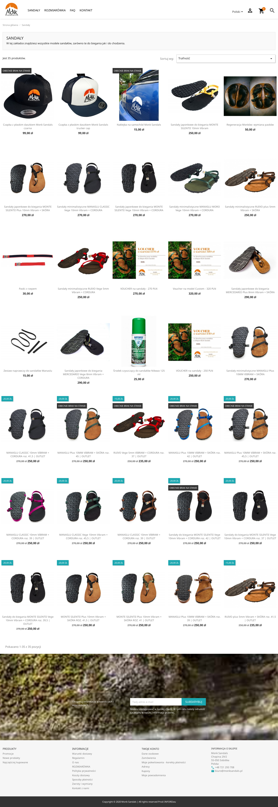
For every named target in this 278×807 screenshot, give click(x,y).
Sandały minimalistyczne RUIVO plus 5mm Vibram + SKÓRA (250, 208)
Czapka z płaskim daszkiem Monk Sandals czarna (28, 126)
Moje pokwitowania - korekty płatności (164, 762)
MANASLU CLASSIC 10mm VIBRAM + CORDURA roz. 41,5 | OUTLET (27, 454)
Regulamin (78, 758)
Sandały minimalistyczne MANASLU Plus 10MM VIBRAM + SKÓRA (250, 372)
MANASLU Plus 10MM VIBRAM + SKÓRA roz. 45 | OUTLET (83, 454)
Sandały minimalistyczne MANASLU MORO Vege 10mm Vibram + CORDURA (194, 208)
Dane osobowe (150, 753)
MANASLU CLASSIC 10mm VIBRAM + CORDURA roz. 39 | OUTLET (27, 536)
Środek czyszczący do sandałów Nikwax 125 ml (139, 372)
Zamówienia (149, 758)
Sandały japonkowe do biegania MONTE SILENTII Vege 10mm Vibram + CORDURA (139, 208)
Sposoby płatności (82, 779)
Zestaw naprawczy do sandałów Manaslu (28, 370)
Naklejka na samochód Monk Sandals (139, 124)
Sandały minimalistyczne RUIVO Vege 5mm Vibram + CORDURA (83, 290)
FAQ (72, 10)
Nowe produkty (11, 758)
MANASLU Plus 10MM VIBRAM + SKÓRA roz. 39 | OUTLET (195, 618)
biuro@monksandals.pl (227, 770)
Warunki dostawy (82, 753)
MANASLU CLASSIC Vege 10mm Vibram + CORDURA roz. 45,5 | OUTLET (83, 536)
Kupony (146, 771)
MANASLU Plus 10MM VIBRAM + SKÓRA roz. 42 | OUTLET (195, 454)
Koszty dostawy (81, 775)
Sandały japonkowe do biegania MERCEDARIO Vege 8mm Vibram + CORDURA (83, 374)
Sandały (34, 10)
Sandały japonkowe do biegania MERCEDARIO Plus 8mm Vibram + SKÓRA (250, 290)
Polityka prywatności (84, 770)
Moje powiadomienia (154, 775)
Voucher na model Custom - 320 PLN (194, 288)
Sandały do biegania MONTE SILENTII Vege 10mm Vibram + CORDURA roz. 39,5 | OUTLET (28, 620)
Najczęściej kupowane (15, 762)
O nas (75, 762)
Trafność (225, 58)
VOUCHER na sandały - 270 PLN (138, 288)
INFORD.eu (170, 801)
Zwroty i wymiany (82, 783)
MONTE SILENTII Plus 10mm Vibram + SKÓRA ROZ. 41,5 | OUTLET (83, 618)
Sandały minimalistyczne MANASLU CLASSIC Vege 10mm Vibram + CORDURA (83, 208)
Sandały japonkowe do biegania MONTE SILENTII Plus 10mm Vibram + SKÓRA (28, 208)
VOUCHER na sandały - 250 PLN (194, 370)
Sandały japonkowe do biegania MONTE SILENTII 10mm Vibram (194, 126)
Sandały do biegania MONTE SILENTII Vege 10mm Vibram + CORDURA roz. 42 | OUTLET (194, 536)
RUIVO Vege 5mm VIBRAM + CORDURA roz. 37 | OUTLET (138, 454)
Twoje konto (150, 748)
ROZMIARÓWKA (55, 10)
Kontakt (86, 10)
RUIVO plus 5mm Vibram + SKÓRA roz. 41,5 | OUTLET (250, 618)
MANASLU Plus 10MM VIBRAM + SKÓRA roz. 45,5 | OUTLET (250, 454)
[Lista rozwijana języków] (238, 12)
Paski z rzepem (28, 288)
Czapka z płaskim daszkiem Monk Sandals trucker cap (83, 126)
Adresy (146, 766)
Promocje (8, 753)
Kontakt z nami (80, 788)
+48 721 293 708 (222, 767)
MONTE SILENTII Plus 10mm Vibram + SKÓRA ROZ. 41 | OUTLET (139, 618)
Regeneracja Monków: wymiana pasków (250, 124)
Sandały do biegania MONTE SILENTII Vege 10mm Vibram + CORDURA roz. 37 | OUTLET (250, 536)
